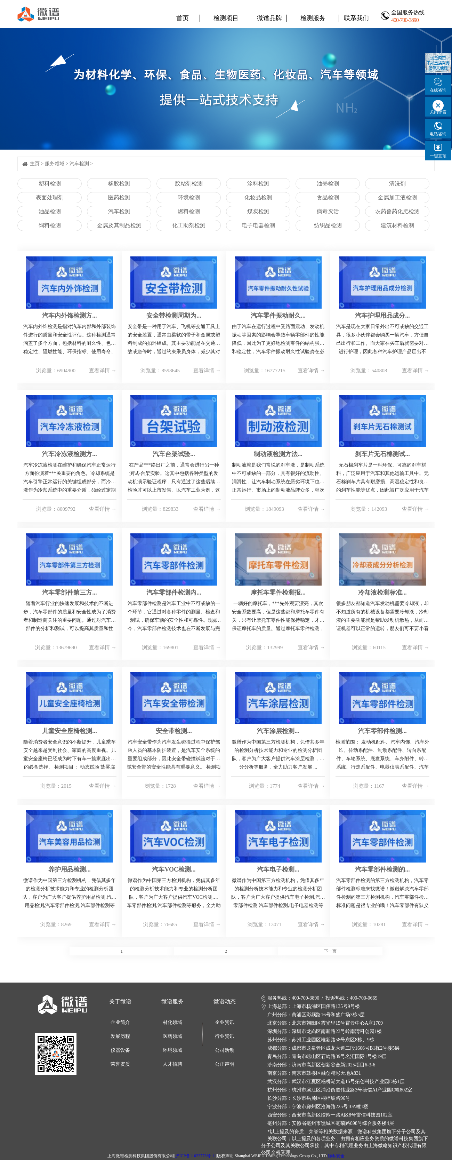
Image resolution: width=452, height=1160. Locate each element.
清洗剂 (397, 183)
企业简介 (120, 1022)
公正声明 (224, 1064)
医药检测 (119, 197)
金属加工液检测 (397, 197)
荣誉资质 (120, 1064)
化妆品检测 (258, 197)
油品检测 (50, 211)
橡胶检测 (119, 183)
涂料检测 (258, 183)
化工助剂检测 (188, 225)
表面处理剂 (50, 197)
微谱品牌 (269, 18)
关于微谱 (120, 1001)
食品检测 (328, 197)
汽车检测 (79, 163)
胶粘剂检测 (189, 183)
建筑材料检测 (397, 225)
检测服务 (312, 18)
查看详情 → (102, 370)
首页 (182, 18)
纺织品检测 (328, 225)
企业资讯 (224, 1022)
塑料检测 (50, 183)
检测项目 (226, 18)
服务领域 (54, 163)
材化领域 (172, 1022)
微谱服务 (172, 1001)
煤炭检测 (258, 211)
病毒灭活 (328, 211)
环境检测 (189, 197)
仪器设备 (120, 1050)
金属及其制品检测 (119, 225)
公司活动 (224, 1050)
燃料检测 (189, 211)
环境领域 (172, 1050)
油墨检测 (328, 183)
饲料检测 (50, 225)
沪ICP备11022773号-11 (195, 1155)
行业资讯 (224, 1036)
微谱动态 (224, 1001)
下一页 (330, 951)
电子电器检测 (258, 225)
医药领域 (172, 1036)
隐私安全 (336, 1155)
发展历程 (120, 1036)
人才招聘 (172, 1064)
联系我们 (356, 18)
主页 (35, 163)
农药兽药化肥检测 (397, 211)
